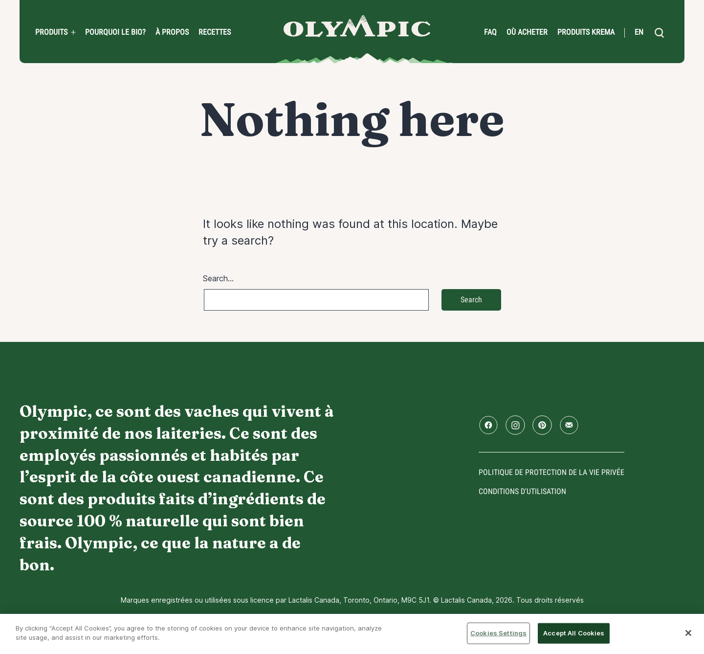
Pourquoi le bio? (115, 32)
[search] (659, 33)
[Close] (688, 633)
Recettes (214, 32)
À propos (172, 32)
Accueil (357, 26)
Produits (51, 32)
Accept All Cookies (573, 633)
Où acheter (527, 32)
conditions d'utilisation (522, 491)
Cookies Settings (498, 633)
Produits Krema (586, 32)
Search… (218, 278)
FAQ (490, 32)
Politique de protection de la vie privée (551, 472)
